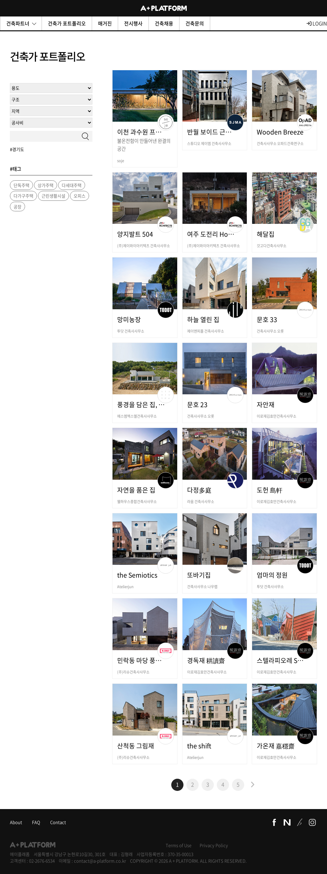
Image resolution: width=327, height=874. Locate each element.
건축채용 (164, 23)
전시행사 (133, 23)
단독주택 (21, 185)
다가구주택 (23, 196)
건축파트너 (21, 23)
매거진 (105, 23)
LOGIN (317, 23)
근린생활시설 (53, 196)
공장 (17, 206)
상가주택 (45, 185)
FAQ (36, 822)
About (16, 822)
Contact (58, 822)
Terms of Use (178, 845)
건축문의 (194, 23)
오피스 (79, 196)
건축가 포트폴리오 (67, 23)
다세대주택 (72, 185)
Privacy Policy (214, 845)
